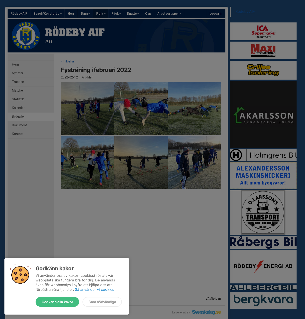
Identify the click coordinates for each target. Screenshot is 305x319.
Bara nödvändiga (102, 302)
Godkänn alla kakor (57, 302)
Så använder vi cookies (94, 289)
